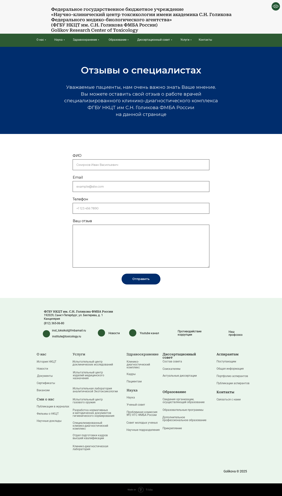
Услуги (184, 39)
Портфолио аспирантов (232, 376)
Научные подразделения (143, 430)
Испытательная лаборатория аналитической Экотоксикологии (95, 390)
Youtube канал (149, 333)
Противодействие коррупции (189, 333)
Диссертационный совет (153, 39)
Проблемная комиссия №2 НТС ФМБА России (142, 413)
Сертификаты (46, 383)
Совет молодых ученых (142, 422)
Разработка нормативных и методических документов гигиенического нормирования (93, 413)
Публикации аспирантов (233, 383)
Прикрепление (172, 428)
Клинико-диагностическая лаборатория (90, 448)
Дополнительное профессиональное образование (184, 419)
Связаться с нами (229, 399)
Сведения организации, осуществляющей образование (183, 401)
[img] (43, 15)
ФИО (77, 155)
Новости (114, 333)
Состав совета (172, 361)
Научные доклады (49, 421)
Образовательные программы (183, 410)
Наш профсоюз (235, 333)
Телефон (80, 199)
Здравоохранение (85, 39)
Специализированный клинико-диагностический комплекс (90, 425)
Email (78, 177)
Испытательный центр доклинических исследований (92, 363)
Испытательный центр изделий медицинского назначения (88, 375)
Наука (58, 39)
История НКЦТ (46, 361)
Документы (45, 376)
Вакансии (43, 390)
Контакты (205, 39)
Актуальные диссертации (180, 375)
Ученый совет (136, 404)
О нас (40, 39)
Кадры (131, 374)
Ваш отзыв (82, 221)
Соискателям (171, 369)
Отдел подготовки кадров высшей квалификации (90, 437)
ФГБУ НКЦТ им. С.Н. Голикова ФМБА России (78, 311)
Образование (117, 39)
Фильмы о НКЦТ (48, 413)
